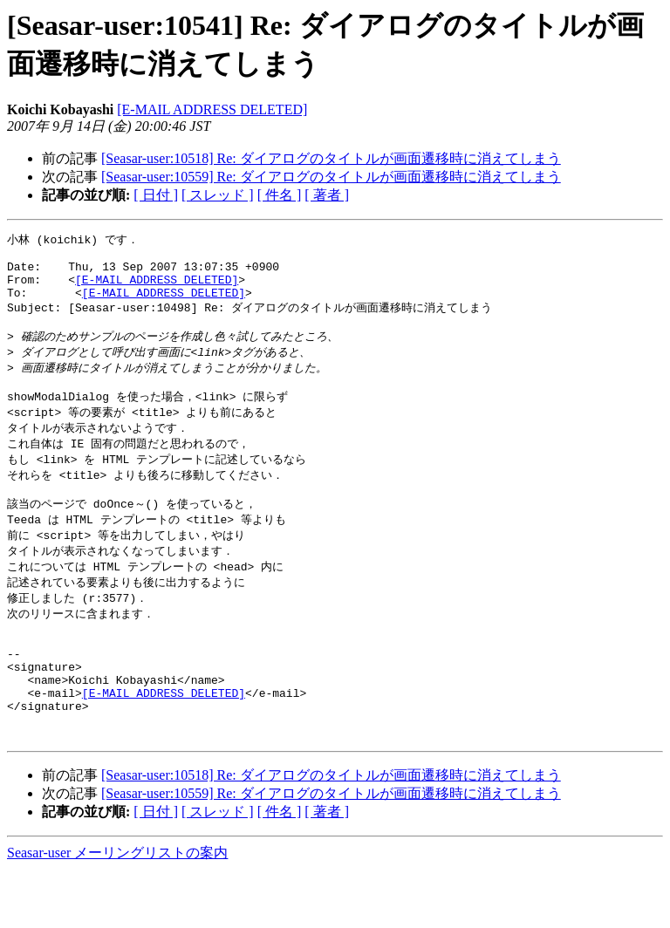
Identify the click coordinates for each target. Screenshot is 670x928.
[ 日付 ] (155, 195)
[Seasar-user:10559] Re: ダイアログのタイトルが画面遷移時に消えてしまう (331, 176)
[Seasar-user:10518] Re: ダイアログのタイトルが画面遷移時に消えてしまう (331, 158)
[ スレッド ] (217, 195)
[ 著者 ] (326, 195)
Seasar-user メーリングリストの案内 (117, 911)
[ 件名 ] (279, 195)
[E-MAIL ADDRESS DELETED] (212, 109)
